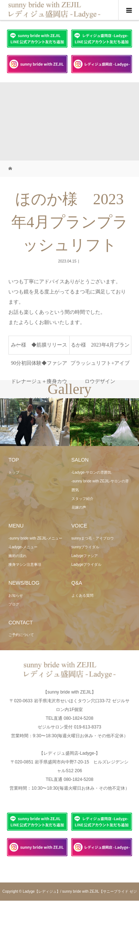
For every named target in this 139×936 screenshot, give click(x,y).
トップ (13, 472)
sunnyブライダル (86, 547)
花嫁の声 (79, 507)
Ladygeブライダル (87, 564)
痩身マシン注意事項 (24, 564)
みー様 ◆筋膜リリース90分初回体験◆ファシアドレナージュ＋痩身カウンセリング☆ (39, 348)
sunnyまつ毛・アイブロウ (93, 538)
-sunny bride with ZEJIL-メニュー (35, 538)
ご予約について (21, 635)
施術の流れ (17, 556)
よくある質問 (82, 595)
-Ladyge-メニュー (22, 547)
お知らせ (15, 595)
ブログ (13, 604)
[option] (35, 422)
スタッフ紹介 (82, 499)
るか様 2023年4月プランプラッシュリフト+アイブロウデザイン (100, 348)
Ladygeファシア (85, 556)
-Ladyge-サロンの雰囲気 (91, 472)
